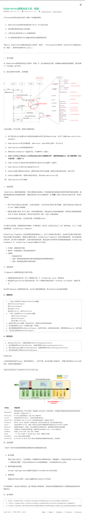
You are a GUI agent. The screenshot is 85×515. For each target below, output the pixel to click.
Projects (78, 511)
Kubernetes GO (30, 11)
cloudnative (46, 11)
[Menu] (80, 5)
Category (59, 511)
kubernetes (57, 11)
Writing (69, 511)
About (51, 511)
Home (43, 511)
